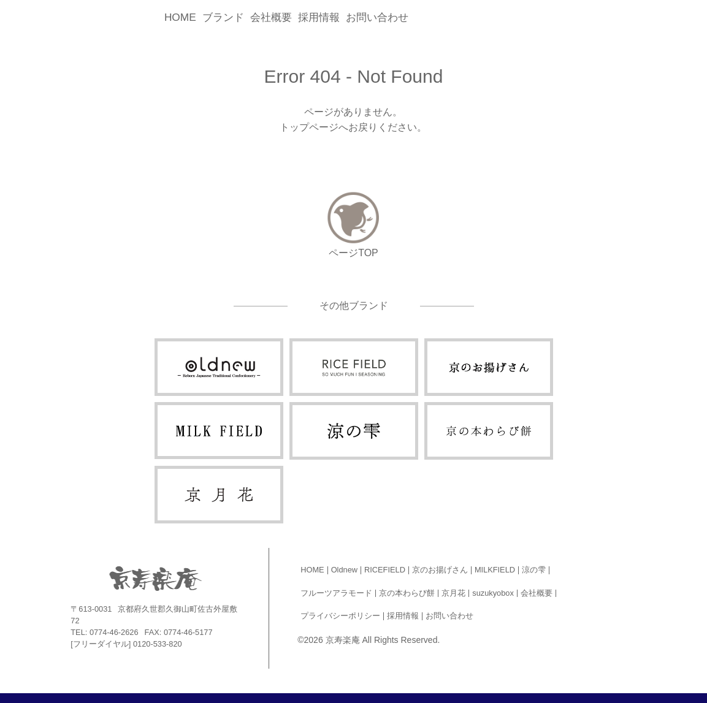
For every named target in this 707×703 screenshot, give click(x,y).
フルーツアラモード (336, 593)
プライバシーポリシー (340, 615)
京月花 (453, 593)
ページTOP (353, 253)
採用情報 (319, 17)
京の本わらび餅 (407, 593)
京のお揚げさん (440, 569)
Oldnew (344, 569)
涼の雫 (534, 569)
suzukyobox (493, 593)
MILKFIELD (495, 569)
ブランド (223, 17)
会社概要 (271, 17)
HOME (180, 17)
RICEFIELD (384, 569)
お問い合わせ (377, 17)
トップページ (309, 127)
